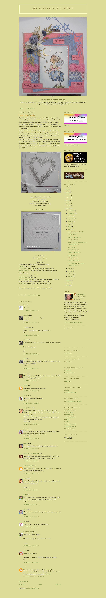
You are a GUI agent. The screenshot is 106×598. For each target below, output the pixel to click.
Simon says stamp (69, 372)
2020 (67, 192)
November (71, 213)
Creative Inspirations (70, 417)
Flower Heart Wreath (73, 250)
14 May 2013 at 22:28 (31, 403)
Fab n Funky (67, 370)
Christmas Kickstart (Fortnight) (72, 401)
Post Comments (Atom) (32, 588)
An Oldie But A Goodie (25, 279)
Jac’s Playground (28, 465)
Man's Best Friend (73, 240)
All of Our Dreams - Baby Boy (76, 232)
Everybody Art (68, 361)
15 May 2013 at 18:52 (31, 516)
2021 (67, 189)
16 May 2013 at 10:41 (31, 562)
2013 (67, 208)
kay (24, 305)
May (69, 229)
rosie (24, 521)
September (71, 218)
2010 (67, 285)
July (69, 224)
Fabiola (25, 385)
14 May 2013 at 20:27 (31, 380)
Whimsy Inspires (23, 277)
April (69, 268)
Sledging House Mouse (74, 260)
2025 (67, 187)
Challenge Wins (30, 108)
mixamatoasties (27, 531)
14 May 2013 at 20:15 (31, 310)
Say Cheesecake (72, 234)
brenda (25, 339)
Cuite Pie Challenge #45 (74, 237)
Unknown (26, 567)
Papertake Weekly (24, 270)
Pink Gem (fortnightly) (70, 392)
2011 (67, 282)
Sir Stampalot (22, 268)
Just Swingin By (72, 247)
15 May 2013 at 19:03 (31, 527)
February (70, 274)
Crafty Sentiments (24, 275)
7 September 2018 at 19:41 (33, 576)
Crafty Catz (67, 381)
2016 (67, 200)
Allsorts (66, 390)
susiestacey (80, 294)
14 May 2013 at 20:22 (31, 368)
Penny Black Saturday (70, 424)
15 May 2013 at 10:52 (31, 490)
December (71, 210)
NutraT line (48, 574)
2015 (67, 203)
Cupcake (21, 266)
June (69, 227)
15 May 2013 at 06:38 (31, 448)
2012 (67, 280)
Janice (25, 373)
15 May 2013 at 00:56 (31, 424)
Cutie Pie (66, 419)
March (70, 271)
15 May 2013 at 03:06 (31, 438)
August (70, 221)
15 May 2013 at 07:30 (31, 461)
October (70, 216)
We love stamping (69, 428)
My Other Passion (72, 255)
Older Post (58, 584)
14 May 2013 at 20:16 (31, 322)
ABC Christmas (68, 412)
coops (25, 478)
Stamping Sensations (70, 426)
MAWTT (66, 421)
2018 (67, 195)
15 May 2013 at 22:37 (31, 545)
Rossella (25, 395)
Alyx (24, 550)
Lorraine (25, 315)
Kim (24, 358)
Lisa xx (25, 443)
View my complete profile (73, 322)
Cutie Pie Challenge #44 (74, 252)
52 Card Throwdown (70, 410)
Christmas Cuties (69, 414)
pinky (25, 509)
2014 (67, 205)
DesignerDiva (27, 408)
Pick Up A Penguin (73, 258)
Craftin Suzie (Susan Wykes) (31, 453)
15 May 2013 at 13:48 (31, 504)
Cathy (25, 494)
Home (21, 108)
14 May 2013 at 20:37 (31, 391)
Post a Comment (23, 581)
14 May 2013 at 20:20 (31, 354)
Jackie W (25, 428)
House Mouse (68, 353)
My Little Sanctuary (53, 8)
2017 (67, 197)
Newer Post (22, 584)
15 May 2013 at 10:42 (31, 473)
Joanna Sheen (22, 283)
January (70, 276)
